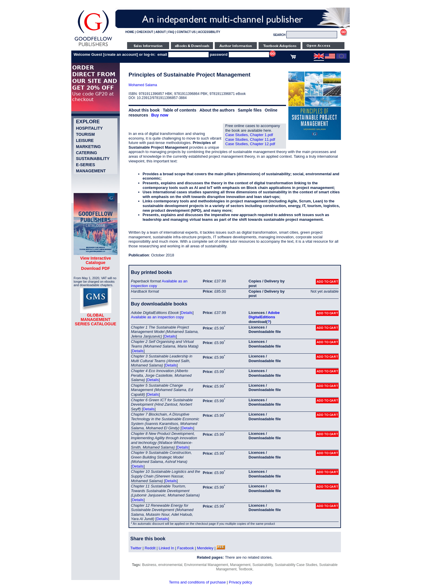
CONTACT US (186, 32)
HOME (129, 32)
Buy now (159, 115)
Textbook (245, 569)
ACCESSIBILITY (209, 32)
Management (91, 171)
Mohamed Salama (143, 85)
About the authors (217, 110)
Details (187, 312)
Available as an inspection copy (157, 317)
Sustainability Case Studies (296, 565)
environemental (170, 565)
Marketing (88, 146)
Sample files (250, 110)
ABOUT (160, 32)
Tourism (85, 134)
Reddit (150, 548)
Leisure (85, 140)
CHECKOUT (144, 32)
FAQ (171, 32)
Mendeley (205, 548)
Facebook (185, 548)
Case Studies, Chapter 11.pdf (250, 139)
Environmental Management (206, 565)
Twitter (135, 548)
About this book (144, 110)
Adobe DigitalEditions (264, 314)
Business (149, 565)
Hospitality (89, 128)
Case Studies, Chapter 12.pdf (250, 144)
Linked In (166, 548)
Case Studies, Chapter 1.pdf (249, 135)
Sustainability (93, 158)
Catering (86, 152)
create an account (120, 54)
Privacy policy (240, 582)
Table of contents (179, 110)
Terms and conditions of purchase (197, 582)
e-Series (85, 164)
